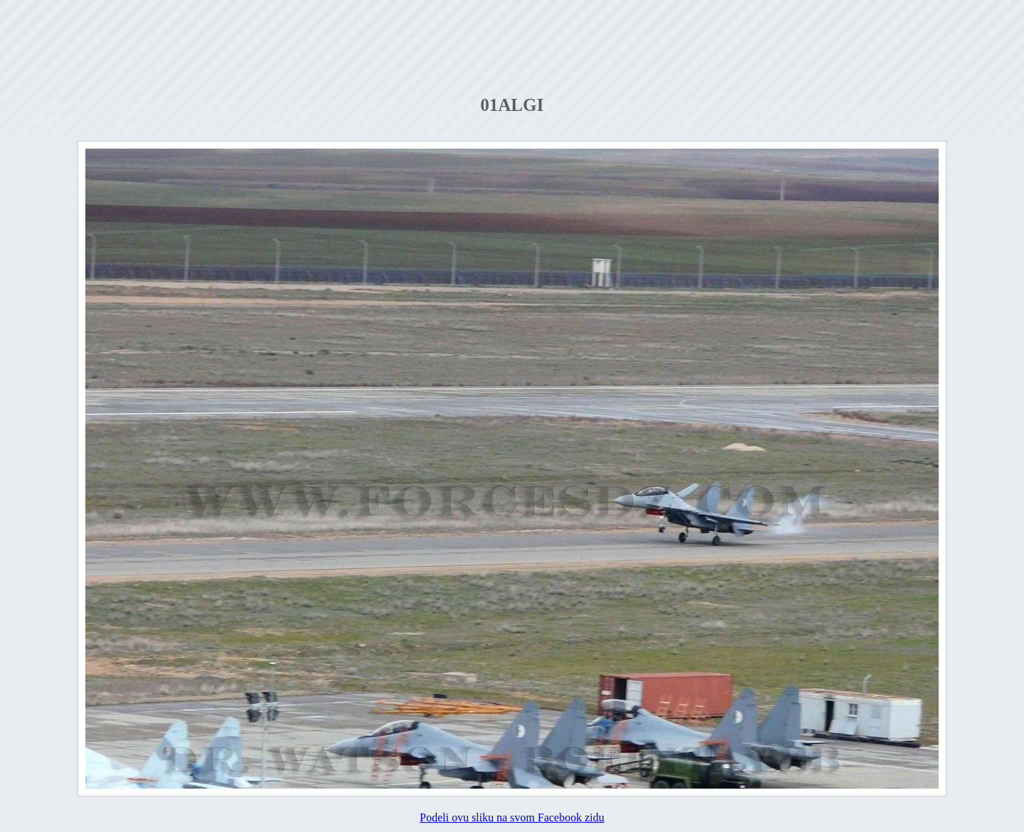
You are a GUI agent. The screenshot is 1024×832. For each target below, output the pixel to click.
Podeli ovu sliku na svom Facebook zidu (512, 817)
